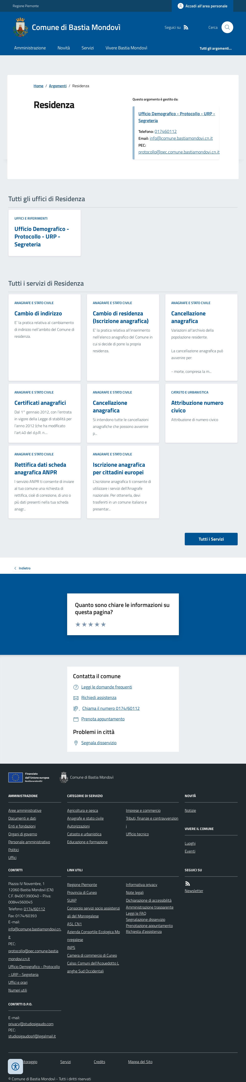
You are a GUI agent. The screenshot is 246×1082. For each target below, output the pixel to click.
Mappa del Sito (140, 1062)
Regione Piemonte (26, 5)
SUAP (71, 900)
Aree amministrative (24, 810)
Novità (64, 47)
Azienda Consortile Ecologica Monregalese (93, 935)
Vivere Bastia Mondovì (126, 47)
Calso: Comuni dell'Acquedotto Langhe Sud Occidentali (93, 967)
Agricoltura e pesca (82, 810)
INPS (71, 947)
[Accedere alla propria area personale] (202, 6)
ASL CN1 (74, 924)
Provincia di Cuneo (82, 892)
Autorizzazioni (78, 826)
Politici (13, 850)
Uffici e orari (17, 982)
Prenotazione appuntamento (149, 925)
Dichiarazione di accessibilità (149, 900)
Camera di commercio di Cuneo (92, 955)
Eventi (190, 851)
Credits (99, 1062)
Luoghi (190, 843)
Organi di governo (22, 834)
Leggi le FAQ (136, 913)
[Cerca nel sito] (225, 27)
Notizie (190, 810)
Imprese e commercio (143, 810)
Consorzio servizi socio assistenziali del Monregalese (93, 912)
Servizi (88, 47)
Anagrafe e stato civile (34, 302)
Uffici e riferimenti (31, 218)
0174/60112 (34, 909)
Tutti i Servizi (211, 539)
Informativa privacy (141, 884)
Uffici (12, 857)
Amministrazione (30, 47)
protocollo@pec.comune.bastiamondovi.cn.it (179, 152)
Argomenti (58, 86)
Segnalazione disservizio (145, 919)
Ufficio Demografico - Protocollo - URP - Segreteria (176, 117)
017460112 (166, 131)
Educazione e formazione (87, 842)
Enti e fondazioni (22, 826)
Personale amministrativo (29, 842)
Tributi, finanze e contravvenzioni (152, 822)
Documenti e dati (22, 818)
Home (38, 86)
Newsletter (194, 891)
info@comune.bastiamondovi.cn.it (181, 138)
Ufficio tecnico (137, 834)
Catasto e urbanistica (189, 392)
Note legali (135, 892)
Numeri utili (17, 990)
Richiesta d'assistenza (144, 931)
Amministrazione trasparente (149, 907)
